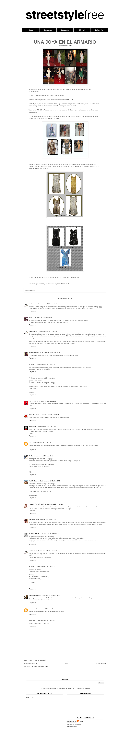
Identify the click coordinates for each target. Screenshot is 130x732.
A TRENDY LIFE (34, 533)
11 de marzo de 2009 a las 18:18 (46, 401)
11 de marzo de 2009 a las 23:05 (54, 504)
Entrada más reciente (30, 663)
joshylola (32, 609)
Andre (31, 456)
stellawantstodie (34, 595)
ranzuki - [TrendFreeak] (36, 504)
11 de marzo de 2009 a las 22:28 (43, 456)
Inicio (66, 663)
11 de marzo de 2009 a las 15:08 (50, 352)
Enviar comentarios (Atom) (40, 666)
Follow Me (99, 30)
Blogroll (82, 30)
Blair (30, 317)
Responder (32, 311)
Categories (48, 30)
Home (31, 30)
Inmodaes (32, 519)
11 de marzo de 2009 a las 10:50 (47, 304)
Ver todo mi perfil (72, 727)
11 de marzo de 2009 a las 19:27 (49, 415)
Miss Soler (32, 427)
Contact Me (65, 30)
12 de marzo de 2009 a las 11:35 (47, 551)
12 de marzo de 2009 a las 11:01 (50, 533)
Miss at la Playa (34, 415)
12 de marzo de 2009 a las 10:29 (46, 519)
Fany (81, 721)
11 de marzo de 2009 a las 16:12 (45, 378)
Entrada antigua (101, 663)
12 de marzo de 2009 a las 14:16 (45, 566)
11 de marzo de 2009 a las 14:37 (47, 331)
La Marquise (33, 304)
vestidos (32, 290)
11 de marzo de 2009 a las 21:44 (41, 442)
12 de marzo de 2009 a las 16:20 (50, 595)
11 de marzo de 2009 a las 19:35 (46, 427)
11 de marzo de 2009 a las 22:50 (50, 481)
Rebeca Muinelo (34, 352)
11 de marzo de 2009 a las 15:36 (45, 364)
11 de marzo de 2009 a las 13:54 (42, 317)
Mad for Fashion (34, 481)
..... (30, 442)
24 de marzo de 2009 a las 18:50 (45, 621)
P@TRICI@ (32, 401)
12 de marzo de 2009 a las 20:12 (45, 609)
